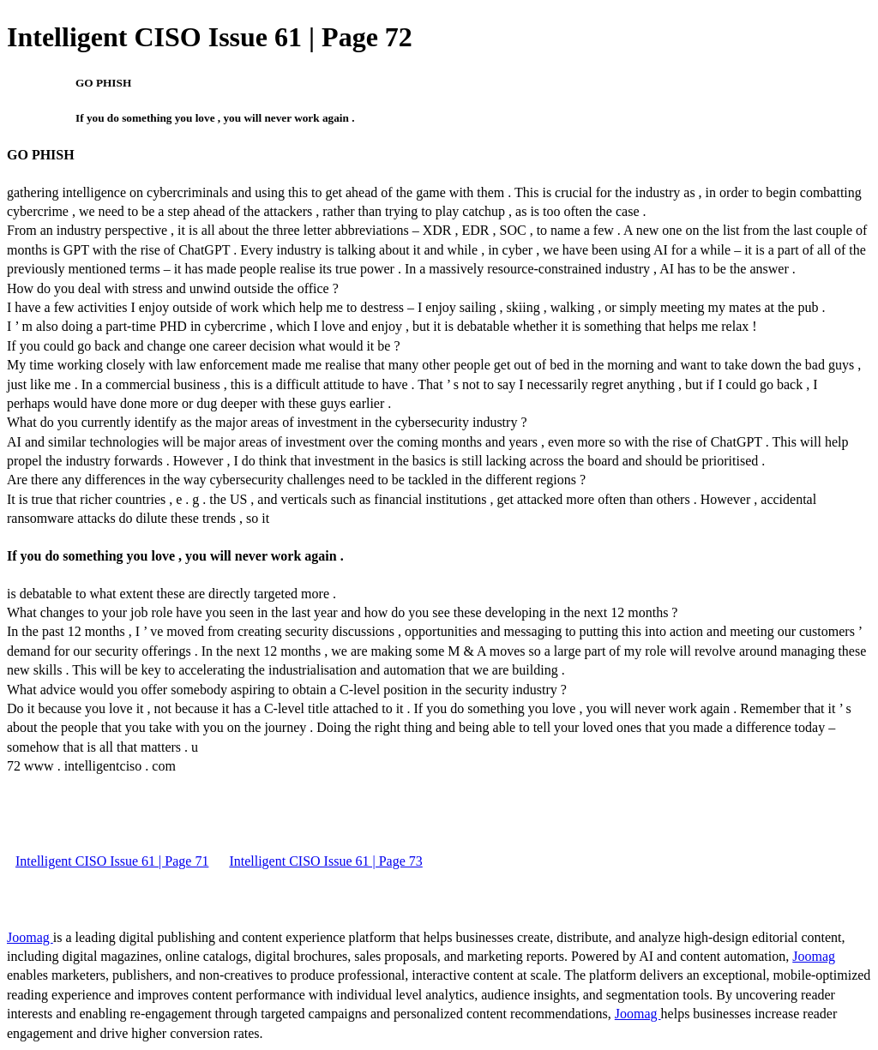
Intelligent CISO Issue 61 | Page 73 (325, 861)
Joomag (30, 937)
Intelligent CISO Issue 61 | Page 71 (111, 861)
